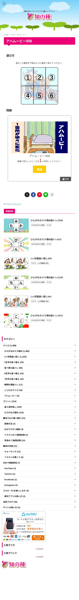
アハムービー (16, 204)
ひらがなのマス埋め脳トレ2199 (47, 277)
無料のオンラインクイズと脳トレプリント (39, 583)
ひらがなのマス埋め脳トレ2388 (47, 220)
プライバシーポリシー (44, 579)
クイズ (8, 204)
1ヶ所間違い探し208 (41, 258)
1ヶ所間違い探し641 (41, 296)
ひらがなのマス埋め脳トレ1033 (47, 315)
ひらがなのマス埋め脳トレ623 (46, 239)
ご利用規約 (30, 579)
